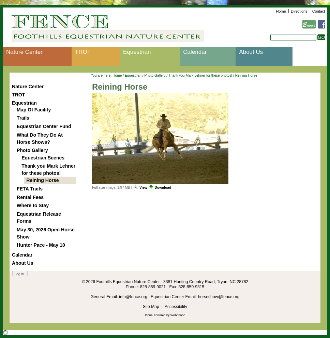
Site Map (151, 306)
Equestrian (137, 52)
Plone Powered (155, 315)
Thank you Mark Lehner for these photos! (200, 75)
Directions (299, 11)
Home (281, 11)
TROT (83, 52)
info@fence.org (133, 296)
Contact (318, 11)
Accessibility (176, 306)
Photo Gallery (154, 75)
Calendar (195, 52)
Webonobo (177, 315)
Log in (19, 274)
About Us (251, 52)
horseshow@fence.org (219, 296)
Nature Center (24, 52)
